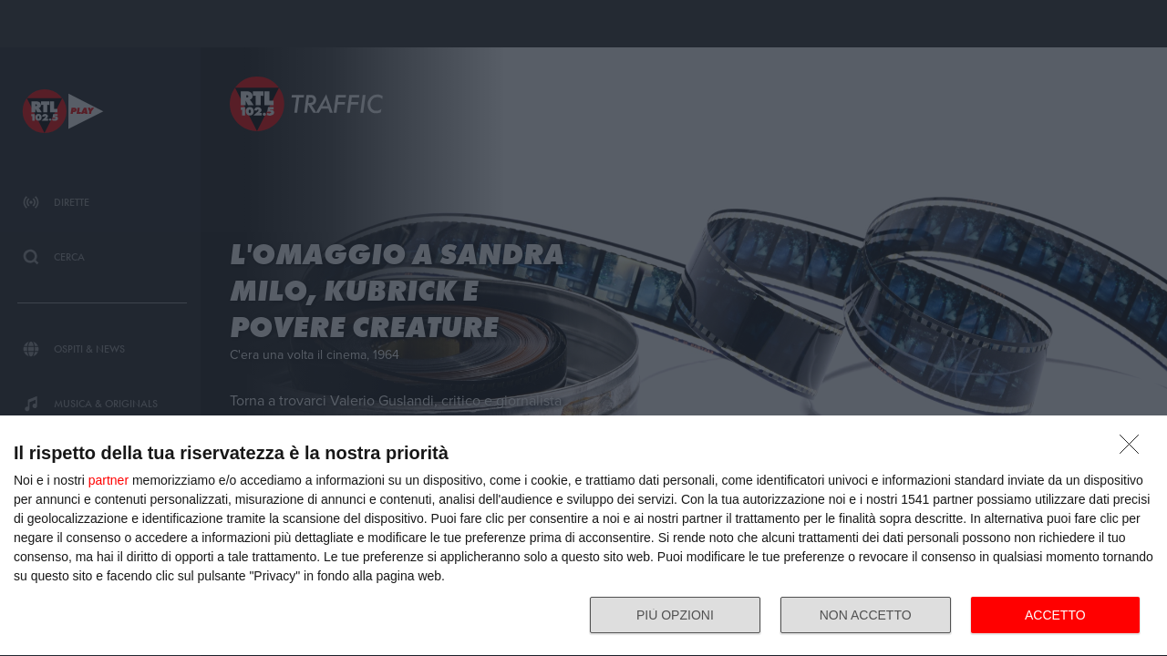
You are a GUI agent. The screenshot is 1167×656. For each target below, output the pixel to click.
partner (108, 480)
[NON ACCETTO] (1134, 449)
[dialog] (583, 536)
